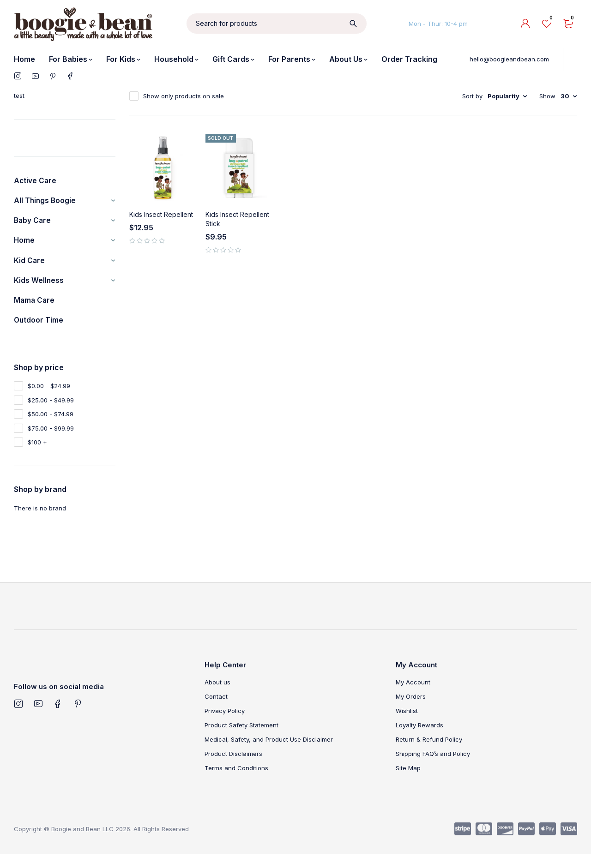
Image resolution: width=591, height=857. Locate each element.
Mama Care (35, 302)
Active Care (35, 181)
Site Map (408, 771)
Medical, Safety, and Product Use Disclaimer (269, 742)
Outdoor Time (39, 323)
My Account (413, 685)
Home (24, 241)
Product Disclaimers (233, 757)
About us (217, 685)
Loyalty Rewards (419, 728)
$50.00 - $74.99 (50, 417)
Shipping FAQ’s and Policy (433, 757)
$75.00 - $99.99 (51, 431)
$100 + (37, 445)
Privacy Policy (225, 714)
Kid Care (29, 262)
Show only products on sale (183, 96)
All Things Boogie (45, 201)
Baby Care (33, 221)
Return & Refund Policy (429, 742)
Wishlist (407, 714)
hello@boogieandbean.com (509, 59)
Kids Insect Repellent (161, 214)
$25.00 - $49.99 (51, 403)
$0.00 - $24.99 (49, 389)
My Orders (411, 699)
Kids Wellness (39, 282)
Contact (216, 699)
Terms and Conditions (236, 771)
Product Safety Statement (241, 728)
